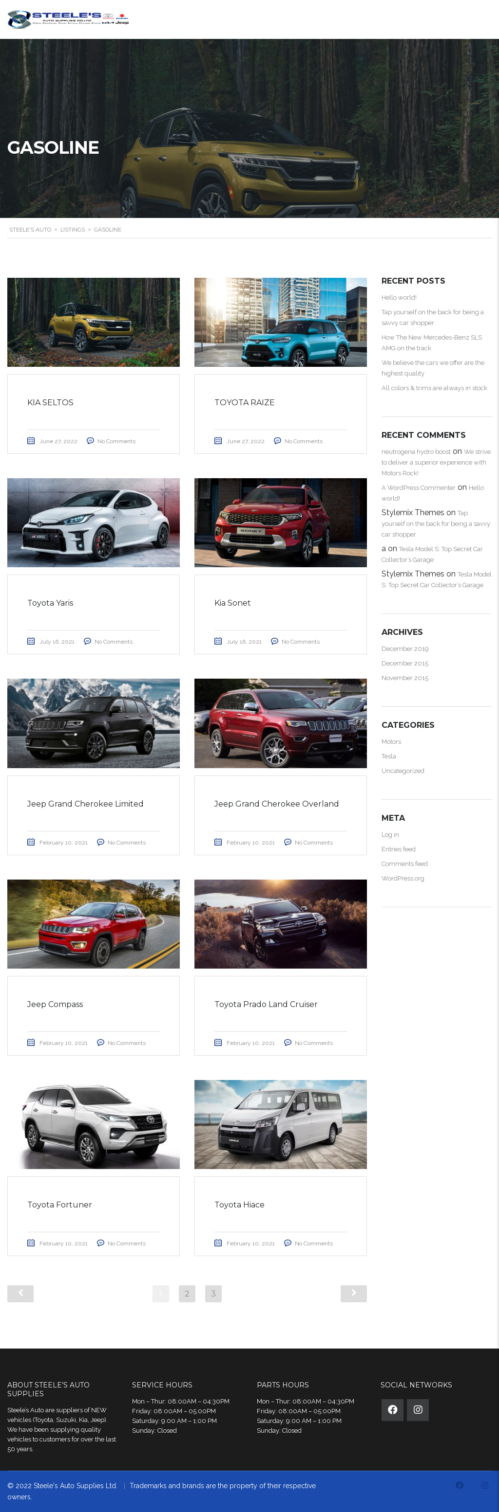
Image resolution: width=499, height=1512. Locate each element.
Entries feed (399, 849)
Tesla (389, 756)
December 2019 (405, 648)
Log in (390, 834)
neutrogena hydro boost (416, 451)
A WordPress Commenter (419, 487)
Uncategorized (403, 770)
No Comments (116, 441)
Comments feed (405, 863)
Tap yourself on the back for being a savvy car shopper (436, 523)
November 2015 (405, 678)
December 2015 (405, 663)
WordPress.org (403, 878)
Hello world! (399, 297)
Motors (391, 741)
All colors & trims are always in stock (434, 388)
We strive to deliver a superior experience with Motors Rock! (436, 462)
